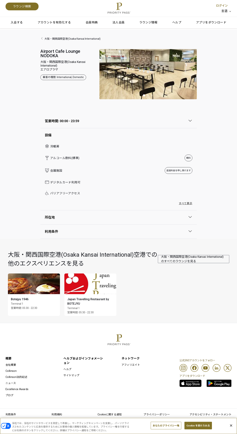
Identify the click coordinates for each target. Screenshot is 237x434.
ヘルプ (176, 22)
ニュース (11, 383)
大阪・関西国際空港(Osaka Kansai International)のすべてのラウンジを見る (192, 259)
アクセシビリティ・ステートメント (210, 414)
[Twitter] (227, 368)
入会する (17, 22)
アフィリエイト (131, 364)
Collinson (11, 370)
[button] (144, 95)
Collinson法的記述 (16, 377)
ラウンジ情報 (148, 22)
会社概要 (11, 364)
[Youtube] (205, 368)
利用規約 (56, 414)
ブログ (9, 395)
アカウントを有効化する (54, 22)
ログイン (222, 5)
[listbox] (226, 11)
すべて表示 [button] (185, 203)
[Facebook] (194, 368)
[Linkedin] (216, 368)
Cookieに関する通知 (110, 414)
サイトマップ (71, 375)
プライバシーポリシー (156, 414)
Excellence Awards (17, 389)
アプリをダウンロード (211, 22)
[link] (190, 383)
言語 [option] (224, 11)
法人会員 (119, 22)
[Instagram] (183, 368)
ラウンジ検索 (22, 6)
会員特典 (92, 22)
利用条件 (11, 414)
